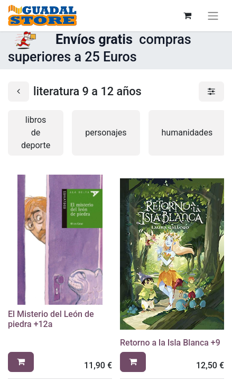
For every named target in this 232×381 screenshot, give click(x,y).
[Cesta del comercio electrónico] (187, 15)
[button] (21, 362)
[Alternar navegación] (213, 15)
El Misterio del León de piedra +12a (51, 319)
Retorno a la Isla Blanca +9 (170, 343)
